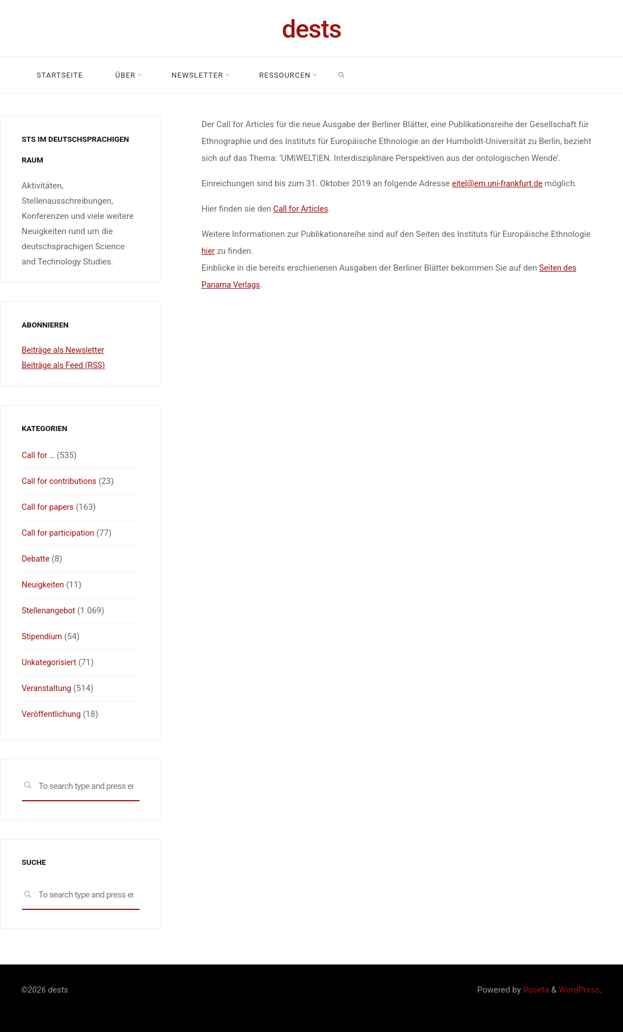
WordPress (579, 990)
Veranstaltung (48, 688)
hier (208, 251)
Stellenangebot (50, 610)
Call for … (39, 455)
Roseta (535, 990)
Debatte (36, 559)
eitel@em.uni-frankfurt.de (499, 183)
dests (312, 29)
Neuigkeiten (44, 585)
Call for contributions (61, 481)
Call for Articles (302, 209)
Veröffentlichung (53, 714)
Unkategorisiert (50, 662)
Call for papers (49, 507)
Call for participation (60, 533)
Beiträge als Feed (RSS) (66, 365)
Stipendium (43, 636)
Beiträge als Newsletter (65, 350)
